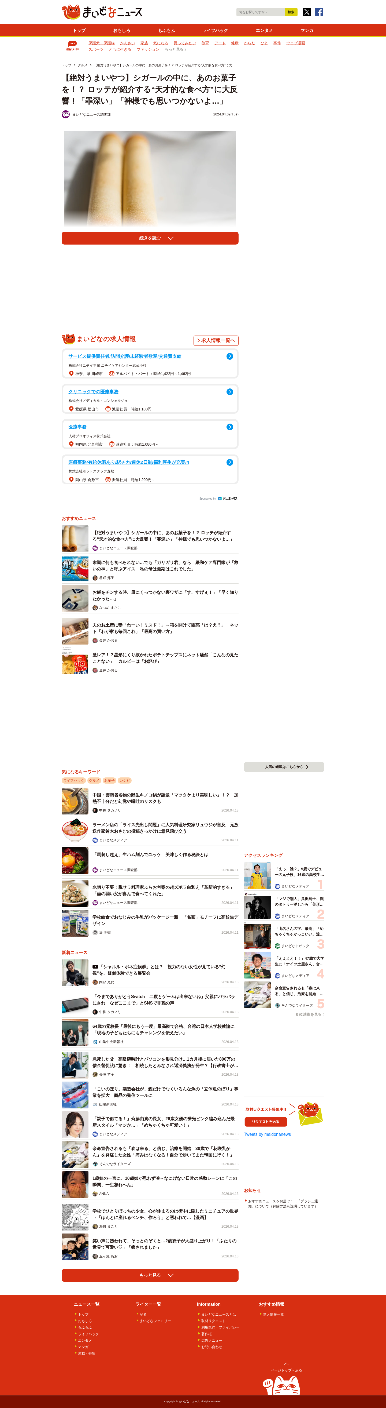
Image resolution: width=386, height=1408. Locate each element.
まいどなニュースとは (218, 1314)
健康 (235, 43)
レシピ (125, 780)
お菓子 (109, 780)
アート (220, 43)
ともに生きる (120, 49)
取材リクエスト (213, 1321)
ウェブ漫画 (295, 43)
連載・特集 (86, 1353)
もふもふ (166, 30)
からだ (249, 43)
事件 (277, 43)
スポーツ (95, 49)
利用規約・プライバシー (220, 1327)
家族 (144, 43)
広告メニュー (211, 1340)
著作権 (206, 1334)
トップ (79, 30)
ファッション (148, 49)
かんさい (127, 43)
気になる (160, 43)
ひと (264, 43)
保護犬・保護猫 (101, 43)
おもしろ (121, 30)
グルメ (94, 780)
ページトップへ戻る (286, 1370)
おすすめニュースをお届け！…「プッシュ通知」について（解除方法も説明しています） (283, 1203)
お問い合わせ (211, 1347)
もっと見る (174, 49)
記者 (143, 1314)
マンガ (306, 30)
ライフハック (215, 30)
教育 (205, 43)
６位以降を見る (308, 1014)
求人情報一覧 (273, 1314)
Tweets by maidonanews (267, 1134)
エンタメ (264, 30)
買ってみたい (185, 43)
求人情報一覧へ (218, 340)
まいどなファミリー (155, 1321)
